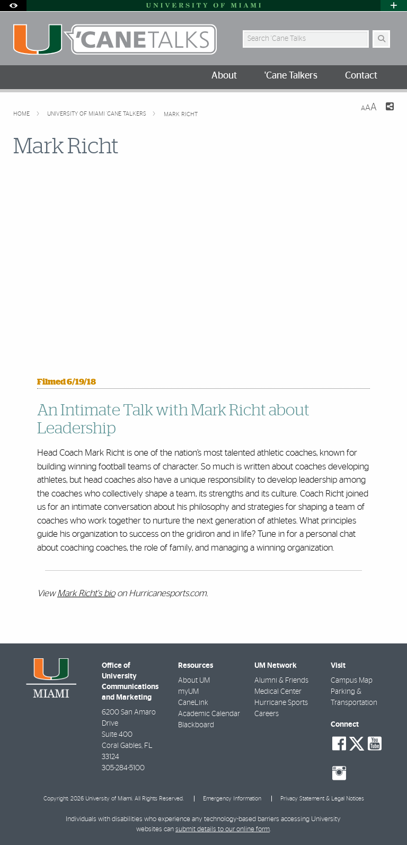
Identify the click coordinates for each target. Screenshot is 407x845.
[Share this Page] (389, 108)
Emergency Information (232, 799)
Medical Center (278, 691)
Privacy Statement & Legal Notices (322, 799)
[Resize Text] (369, 107)
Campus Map (352, 680)
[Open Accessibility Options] (13, 5)
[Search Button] (381, 39)
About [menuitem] (224, 76)
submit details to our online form (222, 829)
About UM (194, 680)
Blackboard (196, 725)
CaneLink (193, 703)
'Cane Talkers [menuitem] (290, 76)
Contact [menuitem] (361, 76)
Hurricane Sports (281, 703)
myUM (188, 691)
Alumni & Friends (281, 680)
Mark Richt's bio (86, 593)
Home (22, 114)
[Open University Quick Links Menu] (394, 5)
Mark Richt (181, 114)
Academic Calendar (209, 714)
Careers (266, 714)
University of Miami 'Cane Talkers (97, 114)
